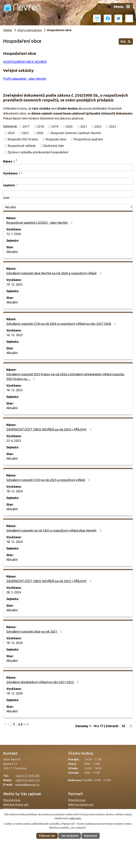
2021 (83, 126)
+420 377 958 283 (27, 775)
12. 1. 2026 (13, 234)
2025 (25, 132)
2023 (112, 126)
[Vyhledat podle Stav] (68, 207)
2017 (26, 126)
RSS (125, 41)
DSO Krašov (10, 809)
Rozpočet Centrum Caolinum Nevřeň (76, 132)
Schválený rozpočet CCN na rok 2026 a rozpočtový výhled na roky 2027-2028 (61, 323)
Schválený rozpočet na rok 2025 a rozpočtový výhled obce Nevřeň (54, 530)
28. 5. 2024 (13, 592)
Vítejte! (7, 30)
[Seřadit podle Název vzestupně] (17, 159)
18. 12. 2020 (14, 642)
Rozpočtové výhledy (22, 145)
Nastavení (90, 835)
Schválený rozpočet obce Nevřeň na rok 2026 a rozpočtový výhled (54, 273)
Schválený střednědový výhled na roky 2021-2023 (43, 682)
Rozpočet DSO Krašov (23, 139)
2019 (54, 126)
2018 (40, 126)
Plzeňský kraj (11, 800)
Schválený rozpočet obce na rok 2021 (34, 631)
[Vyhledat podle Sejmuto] (68, 194)
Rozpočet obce (56, 139)
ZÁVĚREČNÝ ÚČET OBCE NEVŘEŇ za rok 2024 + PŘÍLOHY (49, 429)
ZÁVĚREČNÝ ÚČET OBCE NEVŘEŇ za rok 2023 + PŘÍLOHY (49, 581)
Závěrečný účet (53, 145)
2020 (69, 126)
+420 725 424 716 (27, 780)
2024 (11, 132)
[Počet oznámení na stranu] (126, 726)
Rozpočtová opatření (88, 139)
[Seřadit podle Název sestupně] (17, 161)
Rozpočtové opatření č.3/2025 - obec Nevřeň (40, 222)
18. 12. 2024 (14, 491)
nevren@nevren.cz (27, 784)
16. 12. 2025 (14, 335)
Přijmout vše (47, 835)
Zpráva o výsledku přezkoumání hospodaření (38, 152)
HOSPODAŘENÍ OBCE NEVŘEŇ (25, 61)
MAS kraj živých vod (15, 804)
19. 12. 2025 (14, 284)
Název (9, 161)
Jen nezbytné (69, 835)
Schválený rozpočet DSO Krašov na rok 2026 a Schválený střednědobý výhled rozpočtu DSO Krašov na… (65, 376)
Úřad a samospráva (29, 30)
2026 (39, 132)
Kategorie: (10, 126)
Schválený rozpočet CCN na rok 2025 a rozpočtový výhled (48, 480)
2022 (98, 126)
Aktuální (12, 251)
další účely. (76, 818)
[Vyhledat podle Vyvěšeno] (68, 181)
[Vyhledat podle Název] (68, 167)
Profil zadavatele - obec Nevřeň (24, 78)
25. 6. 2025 (13, 440)
